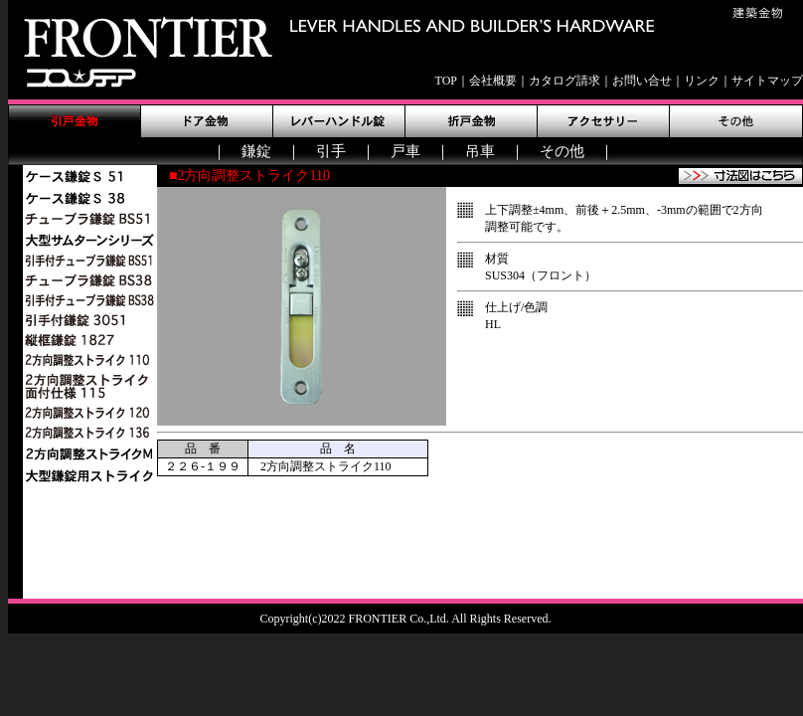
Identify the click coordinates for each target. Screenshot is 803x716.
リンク (702, 81)
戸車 (405, 151)
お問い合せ (642, 81)
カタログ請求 (564, 81)
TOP (446, 81)
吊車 (480, 151)
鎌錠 (256, 151)
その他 (562, 151)
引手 (331, 151)
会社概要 (493, 81)
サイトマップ (767, 81)
